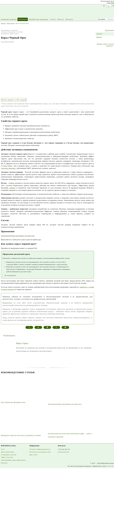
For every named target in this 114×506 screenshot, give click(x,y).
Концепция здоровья (9, 19)
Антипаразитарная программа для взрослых (18, 236)
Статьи (52, 19)
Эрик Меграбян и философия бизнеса (13, 460)
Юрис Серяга (22, 343)
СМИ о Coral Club (7, 457)
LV (104, 6)
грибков (12, 188)
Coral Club (110, 3)
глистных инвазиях (8, 168)
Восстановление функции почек (13, 402)
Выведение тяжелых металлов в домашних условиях (21, 435)
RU (109, 6)
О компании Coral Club (8, 454)
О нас (3, 449)
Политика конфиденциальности (39, 449)
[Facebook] (10, 2)
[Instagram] (6, 2)
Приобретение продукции (38, 19)
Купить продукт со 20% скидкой (14, 100)
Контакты (69, 19)
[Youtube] (1, 2)
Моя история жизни (7, 452)
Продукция (22, 19)
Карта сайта (33, 454)
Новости (60, 19)
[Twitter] (15, 2)
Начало (3, 23)
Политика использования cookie (40, 452)
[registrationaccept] (3, 276)
